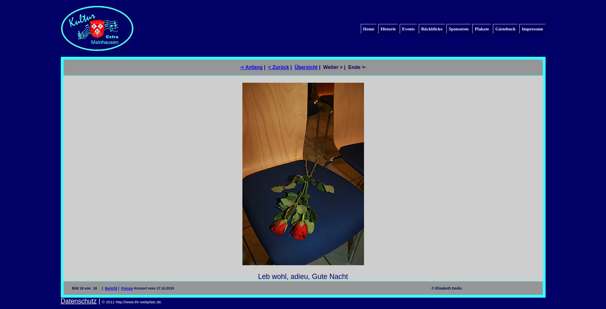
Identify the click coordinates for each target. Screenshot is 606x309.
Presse (127, 288)
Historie (388, 28)
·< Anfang (251, 67)
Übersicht (306, 67)
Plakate (482, 28)
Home (369, 28)
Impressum (532, 28)
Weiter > (333, 67)
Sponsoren (459, 28)
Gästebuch (505, 28)
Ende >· (357, 67)
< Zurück (278, 67)
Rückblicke (432, 28)
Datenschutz (79, 301)
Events (408, 28)
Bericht (111, 288)
